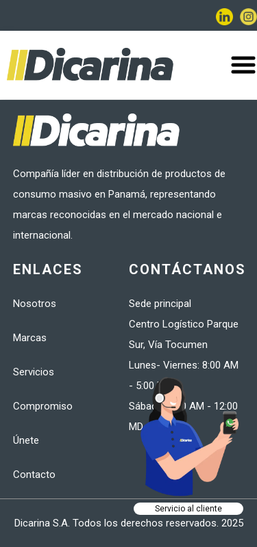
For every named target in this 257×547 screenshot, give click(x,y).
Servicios (33, 372)
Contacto (34, 474)
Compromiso (43, 406)
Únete (26, 440)
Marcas (30, 338)
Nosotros (34, 303)
